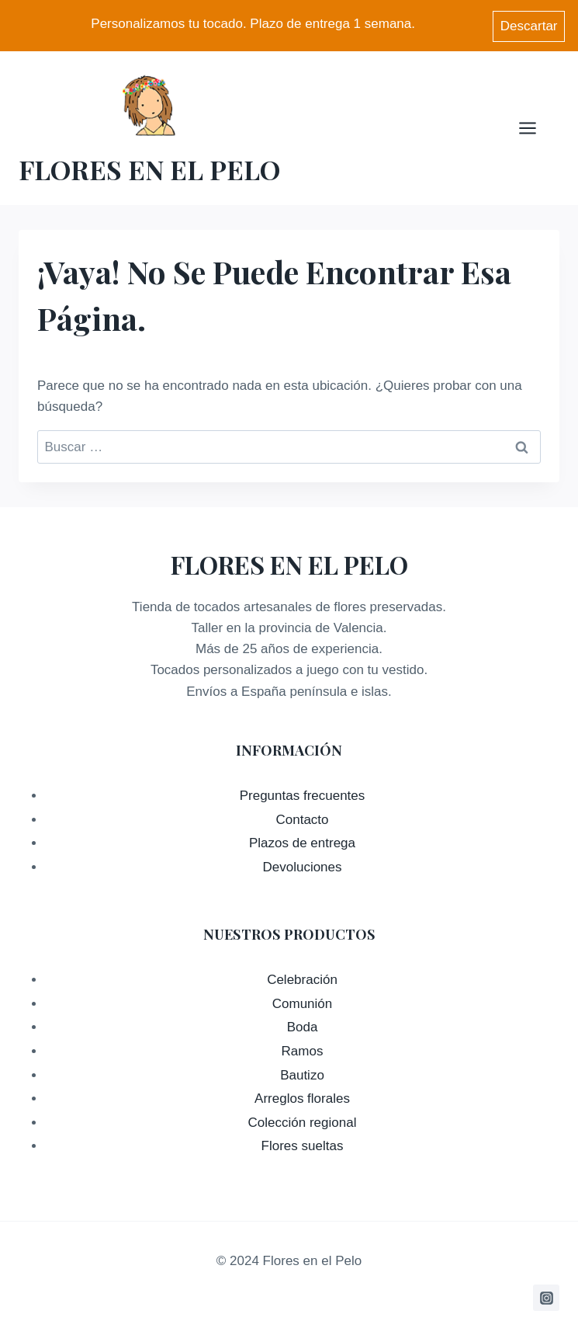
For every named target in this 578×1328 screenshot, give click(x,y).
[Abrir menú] (535, 125)
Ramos (303, 1048)
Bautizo (302, 1073)
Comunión (302, 1001)
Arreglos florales (302, 1096)
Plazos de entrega (302, 840)
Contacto (301, 817)
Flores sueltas (302, 1143)
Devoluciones (301, 864)
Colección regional (302, 1120)
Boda (302, 1024)
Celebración (302, 977)
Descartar (529, 24)
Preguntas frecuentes (302, 793)
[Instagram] (546, 1295)
